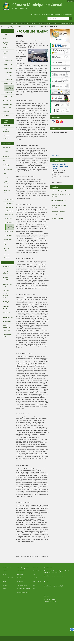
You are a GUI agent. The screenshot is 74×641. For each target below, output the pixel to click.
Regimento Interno (22, 585)
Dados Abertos (37, 581)
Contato (55, 14)
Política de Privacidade (65, 23)
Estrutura (5, 581)
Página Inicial (13, 23)
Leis (4, 263)
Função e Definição (8, 578)
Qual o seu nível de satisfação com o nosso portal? (60, 166)
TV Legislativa (56, 129)
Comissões (20, 581)
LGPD (55, 23)
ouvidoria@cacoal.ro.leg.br (56, 586)
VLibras (70, 14)
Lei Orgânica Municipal (23, 589)
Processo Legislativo (6, 121)
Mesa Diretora (21, 578)
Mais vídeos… (55, 155)
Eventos (5, 589)
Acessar (70, 1)
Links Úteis (55, 187)
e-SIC (34, 574)
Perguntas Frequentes (45, 23)
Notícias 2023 (39, 27)
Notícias (31, 27)
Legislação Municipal (23, 592)
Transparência (24, 23)
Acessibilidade (46, 14)
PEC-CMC (35, 578)
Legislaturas (20, 574)
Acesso (5, 571)
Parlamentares (21, 571)
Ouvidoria (33, 23)
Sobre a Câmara (23, 27)
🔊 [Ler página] (72, 629)
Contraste (63, 14)
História (5, 574)
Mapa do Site (36, 14)
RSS (34, 589)
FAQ (34, 585)
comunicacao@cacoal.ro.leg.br (56, 576)
